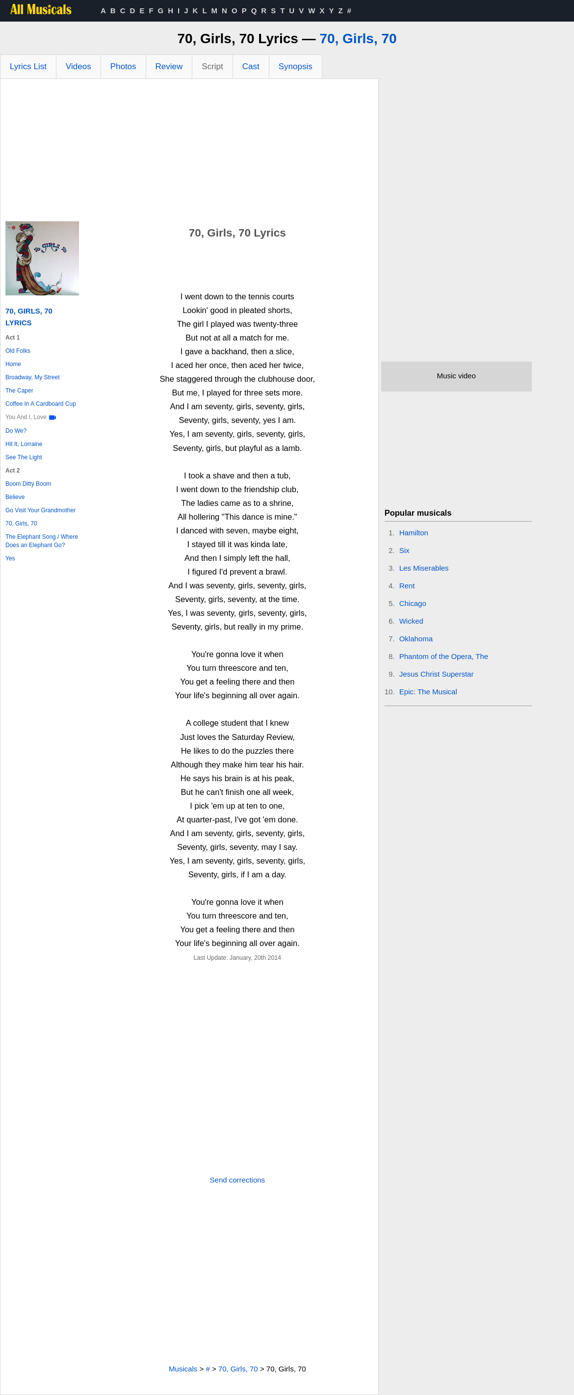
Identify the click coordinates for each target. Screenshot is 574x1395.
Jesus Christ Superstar (436, 674)
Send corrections (237, 1180)
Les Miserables (424, 568)
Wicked (411, 621)
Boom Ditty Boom (28, 483)
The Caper (19, 390)
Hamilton (413, 532)
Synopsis (296, 66)
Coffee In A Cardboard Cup (40, 403)
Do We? (15, 430)
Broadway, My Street (32, 377)
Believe (15, 497)
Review (169, 66)
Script (212, 66)
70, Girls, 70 (357, 38)
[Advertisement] (189, 152)
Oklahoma (416, 638)
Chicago (412, 603)
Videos (78, 66)
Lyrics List (28, 66)
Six (404, 550)
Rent (407, 585)
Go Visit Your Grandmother (40, 510)
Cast (251, 66)
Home (13, 364)
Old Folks (17, 350)
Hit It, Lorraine (23, 444)
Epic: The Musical (428, 691)
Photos (123, 66)
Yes (10, 558)
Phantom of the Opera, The (444, 656)
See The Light (23, 457)
